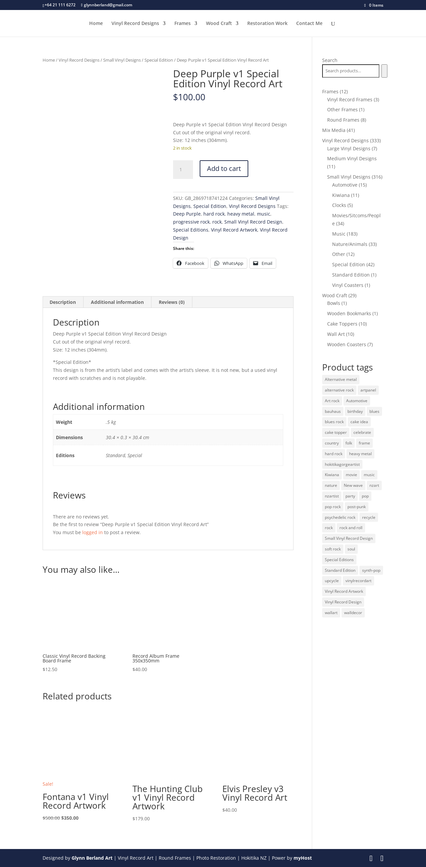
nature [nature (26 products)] (331, 485)
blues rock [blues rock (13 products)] (334, 422)
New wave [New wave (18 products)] (353, 485)
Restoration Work (267, 23)
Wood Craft (219, 23)
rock (217, 222)
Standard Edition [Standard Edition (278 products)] (340, 570)
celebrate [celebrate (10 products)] (362, 432)
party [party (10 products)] (350, 496)
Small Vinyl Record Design (253, 222)
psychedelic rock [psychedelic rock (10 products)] (340, 517)
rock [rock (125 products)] (329, 527)
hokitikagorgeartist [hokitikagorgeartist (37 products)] (342, 464)
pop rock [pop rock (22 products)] (333, 506)
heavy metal (240, 214)
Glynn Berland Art (92, 858)
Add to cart (224, 168)
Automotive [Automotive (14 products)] (356, 401)
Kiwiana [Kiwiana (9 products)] (332, 474)
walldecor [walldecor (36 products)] (353, 612)
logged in (92, 532)
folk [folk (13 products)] (348, 443)
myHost (303, 858)
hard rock (214, 214)
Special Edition (158, 60)
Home (96, 23)
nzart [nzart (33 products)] (374, 485)
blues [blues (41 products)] (374, 411)
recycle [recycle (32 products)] (368, 517)
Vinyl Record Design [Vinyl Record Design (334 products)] (343, 602)
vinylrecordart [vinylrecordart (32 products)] (358, 580)
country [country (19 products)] (332, 443)
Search (329, 60)
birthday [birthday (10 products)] (355, 411)
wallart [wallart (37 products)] (331, 612)
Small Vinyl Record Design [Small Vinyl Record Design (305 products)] (349, 538)
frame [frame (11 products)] (364, 443)
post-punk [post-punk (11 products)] (356, 506)
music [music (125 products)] (369, 474)
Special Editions (190, 230)
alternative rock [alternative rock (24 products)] (339, 390)
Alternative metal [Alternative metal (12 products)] (341, 379)
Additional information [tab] (117, 302)
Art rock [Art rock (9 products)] (332, 401)
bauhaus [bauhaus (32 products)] (333, 411)
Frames (182, 23)
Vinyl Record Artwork (234, 230)
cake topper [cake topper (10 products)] (336, 432)
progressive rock (191, 222)
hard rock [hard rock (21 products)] (333, 453)
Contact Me (309, 23)
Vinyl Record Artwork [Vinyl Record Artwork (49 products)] (344, 591)
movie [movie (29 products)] (351, 474)
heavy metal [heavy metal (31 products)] (360, 453)
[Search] (384, 71)
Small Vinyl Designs (122, 60)
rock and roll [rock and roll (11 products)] (350, 527)
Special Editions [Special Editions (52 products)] (339, 559)
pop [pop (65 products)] (365, 496)
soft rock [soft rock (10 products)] (333, 549)
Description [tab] (63, 302)
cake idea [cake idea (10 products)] (359, 422)
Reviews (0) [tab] (172, 302)
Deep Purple (187, 214)
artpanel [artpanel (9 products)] (368, 390)
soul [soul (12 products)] (351, 549)
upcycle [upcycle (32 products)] (332, 580)
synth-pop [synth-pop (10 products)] (371, 570)
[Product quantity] (183, 169)
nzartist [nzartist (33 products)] (332, 496)
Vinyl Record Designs (135, 23)
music (263, 214)
